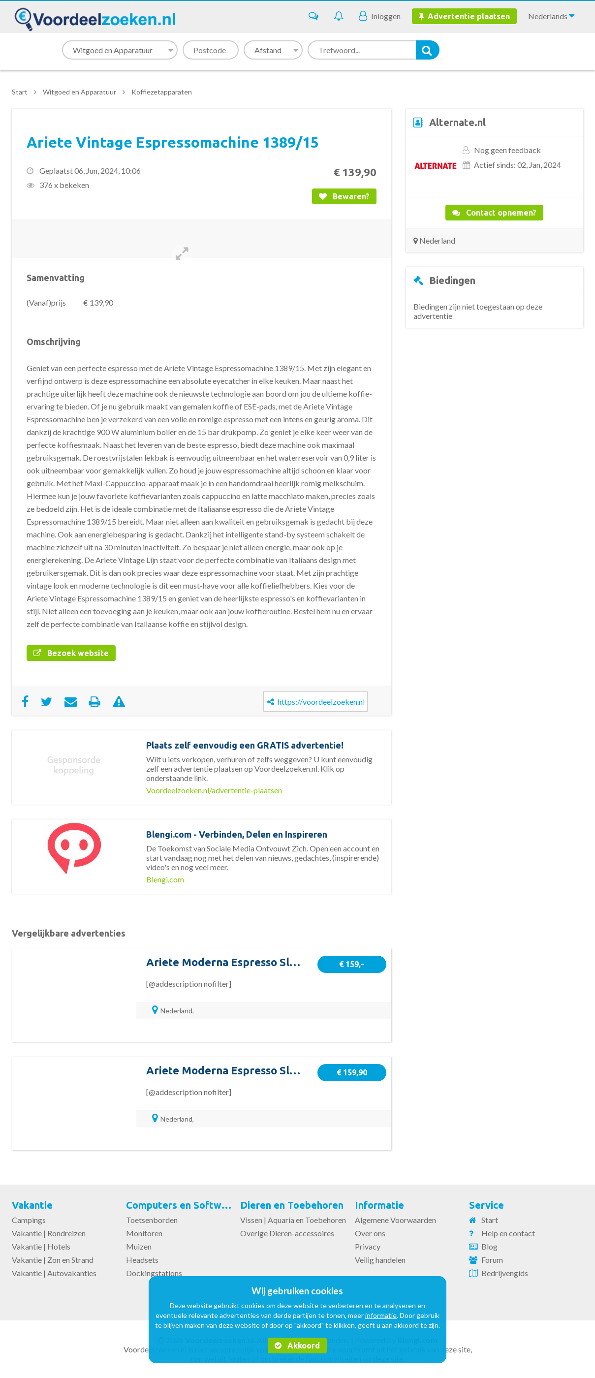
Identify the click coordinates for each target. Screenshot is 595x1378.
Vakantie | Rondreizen (49, 1233)
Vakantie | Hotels (41, 1246)
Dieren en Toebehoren (292, 1205)
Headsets (142, 1259)
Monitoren (144, 1233)
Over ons (370, 1233)
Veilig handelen (380, 1259)
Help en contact (508, 1233)
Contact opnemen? (494, 212)
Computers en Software (181, 1205)
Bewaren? (344, 196)
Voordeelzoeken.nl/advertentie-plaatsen (214, 790)
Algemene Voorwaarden (395, 1219)
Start (20, 92)
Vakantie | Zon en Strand (53, 1259)
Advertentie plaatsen (464, 16)
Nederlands (551, 16)
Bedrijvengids (504, 1273)
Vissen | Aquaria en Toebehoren (293, 1219)
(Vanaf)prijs (46, 302)
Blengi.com (165, 879)
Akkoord (297, 1345)
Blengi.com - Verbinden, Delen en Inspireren (236, 834)
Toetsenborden (152, 1219)
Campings (29, 1219)
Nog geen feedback (507, 150)
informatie (381, 1315)
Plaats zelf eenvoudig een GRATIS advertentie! (245, 745)
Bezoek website (71, 653)
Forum (492, 1259)
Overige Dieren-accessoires (287, 1233)
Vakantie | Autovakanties (54, 1273)
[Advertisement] (494, 416)
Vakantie (32, 1205)
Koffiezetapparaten (161, 92)
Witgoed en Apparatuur (79, 92)
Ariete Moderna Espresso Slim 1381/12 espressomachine (292, 962)
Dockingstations (154, 1273)
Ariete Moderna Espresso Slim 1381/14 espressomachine (292, 1070)
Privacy (367, 1246)
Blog (489, 1246)
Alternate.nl (457, 122)
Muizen (139, 1246)
